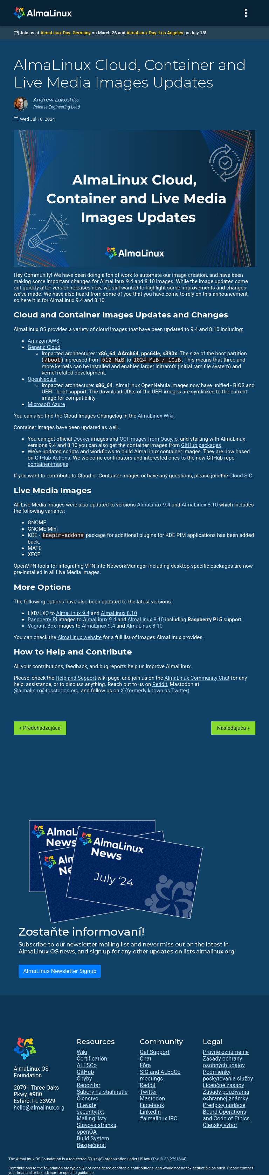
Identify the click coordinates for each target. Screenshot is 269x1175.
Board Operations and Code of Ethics (226, 1115)
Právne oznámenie (226, 1052)
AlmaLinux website (79, 637)
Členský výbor (220, 1125)
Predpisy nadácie (224, 1105)
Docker (81, 439)
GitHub (85, 1072)
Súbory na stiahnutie (102, 1092)
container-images (48, 464)
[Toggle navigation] (245, 13)
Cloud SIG (241, 476)
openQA (87, 1131)
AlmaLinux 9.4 (153, 505)
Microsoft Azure (46, 404)
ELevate (86, 1105)
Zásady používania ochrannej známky (226, 1095)
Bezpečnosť (91, 1145)
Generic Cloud (44, 347)
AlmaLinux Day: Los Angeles (154, 32)
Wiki (82, 1052)
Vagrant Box (42, 626)
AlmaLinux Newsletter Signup (59, 971)
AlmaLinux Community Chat (197, 678)
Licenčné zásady (223, 1085)
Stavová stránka (96, 1125)
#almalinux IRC (158, 1118)
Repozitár (89, 1085)
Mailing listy (91, 1118)
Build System (93, 1138)
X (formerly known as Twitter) (154, 690)
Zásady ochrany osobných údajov (224, 1062)
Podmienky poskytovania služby (228, 1075)
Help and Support (76, 678)
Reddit (159, 684)
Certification (92, 1058)
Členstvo (87, 1098)
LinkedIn (150, 1111)
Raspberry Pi (42, 619)
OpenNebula (42, 379)
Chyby (84, 1078)
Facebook (152, 1105)
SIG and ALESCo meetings (160, 1075)
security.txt (90, 1111)
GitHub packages (201, 445)
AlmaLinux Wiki (155, 416)
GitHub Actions (52, 458)
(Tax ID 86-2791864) (168, 1159)
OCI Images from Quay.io (148, 439)
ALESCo (87, 1065)
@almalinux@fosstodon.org (46, 690)
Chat (145, 1058)
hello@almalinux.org (39, 1107)
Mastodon (152, 1098)
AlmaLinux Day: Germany (65, 32)
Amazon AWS (43, 341)
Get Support (155, 1052)
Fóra (145, 1065)
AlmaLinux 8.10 (200, 505)
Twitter (148, 1092)
